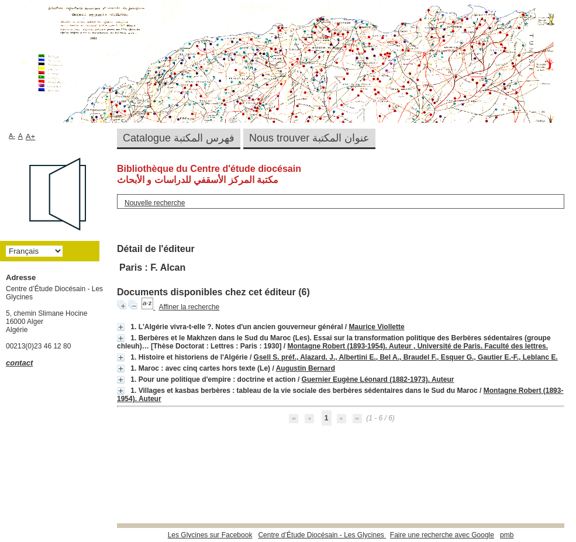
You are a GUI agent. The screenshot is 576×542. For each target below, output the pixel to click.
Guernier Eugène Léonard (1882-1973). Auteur (378, 379)
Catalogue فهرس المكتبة (178, 138)
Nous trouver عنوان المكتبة (309, 138)
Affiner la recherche (188, 307)
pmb (506, 535)
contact (19, 362)
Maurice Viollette (377, 327)
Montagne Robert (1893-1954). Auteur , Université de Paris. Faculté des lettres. (417, 346)
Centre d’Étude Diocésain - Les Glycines (322, 535)
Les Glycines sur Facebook (210, 535)
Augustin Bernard (305, 368)
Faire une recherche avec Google (442, 535)
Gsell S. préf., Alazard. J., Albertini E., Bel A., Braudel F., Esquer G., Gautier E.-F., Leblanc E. (406, 357)
